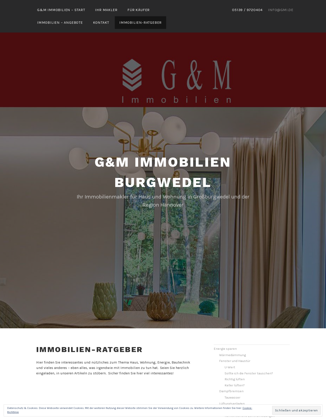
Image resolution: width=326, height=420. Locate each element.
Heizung (225, 396)
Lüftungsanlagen (232, 390)
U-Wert (230, 354)
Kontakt (101, 22)
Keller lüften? (235, 372)
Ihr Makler (106, 10)
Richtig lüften (235, 366)
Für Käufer (138, 10)
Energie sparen (225, 335)
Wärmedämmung (232, 342)
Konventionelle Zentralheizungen (250, 402)
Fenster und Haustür (234, 348)
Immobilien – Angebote (60, 22)
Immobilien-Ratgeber (140, 22)
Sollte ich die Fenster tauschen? (249, 360)
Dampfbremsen (231, 378)
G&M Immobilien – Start (61, 10)
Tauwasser (232, 384)
